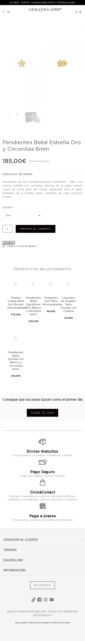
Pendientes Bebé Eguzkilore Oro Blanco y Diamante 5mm (33, 306)
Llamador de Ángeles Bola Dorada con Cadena (68, 304)
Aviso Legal (20, 622)
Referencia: (10, 174)
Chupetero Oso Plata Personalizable (52, 301)
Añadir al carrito (35, 228)
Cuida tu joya (42, 412)
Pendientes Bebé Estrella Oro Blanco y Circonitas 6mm (16, 360)
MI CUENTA (42, 585)
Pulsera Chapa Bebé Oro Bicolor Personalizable (17, 302)
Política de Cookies (60, 622)
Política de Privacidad (38, 622)
